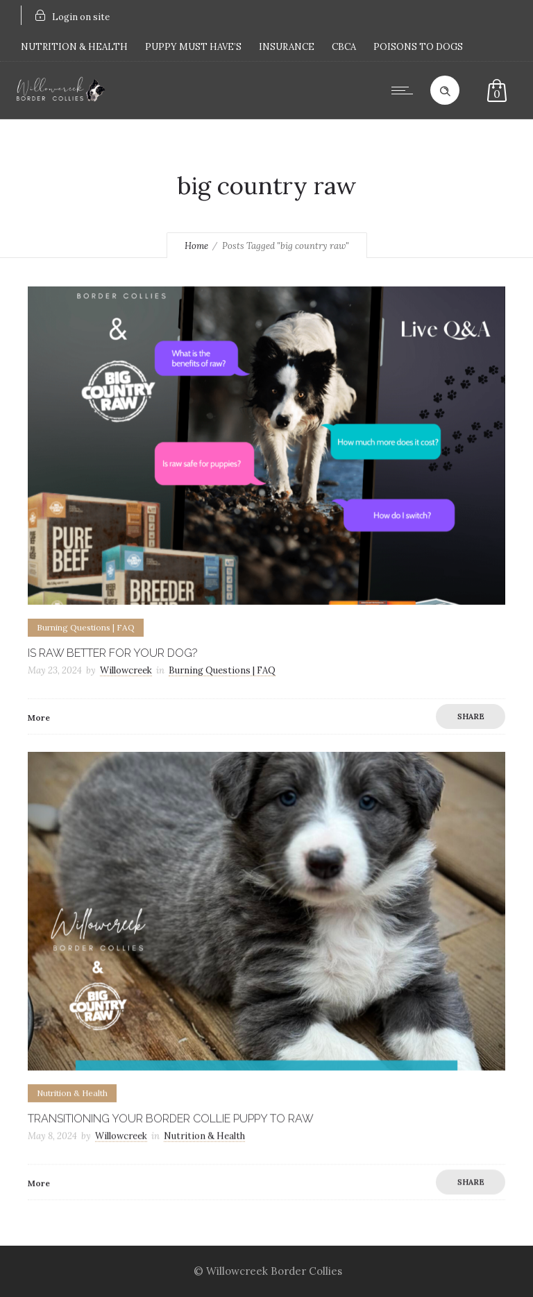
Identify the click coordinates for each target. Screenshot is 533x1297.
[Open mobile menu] (405, 90)
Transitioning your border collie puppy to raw (171, 1118)
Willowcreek (126, 670)
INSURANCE (286, 47)
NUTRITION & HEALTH (74, 47)
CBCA (344, 47)
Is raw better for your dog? (113, 653)
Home (196, 246)
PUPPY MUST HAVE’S (193, 47)
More (39, 717)
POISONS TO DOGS (418, 47)
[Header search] (445, 89)
